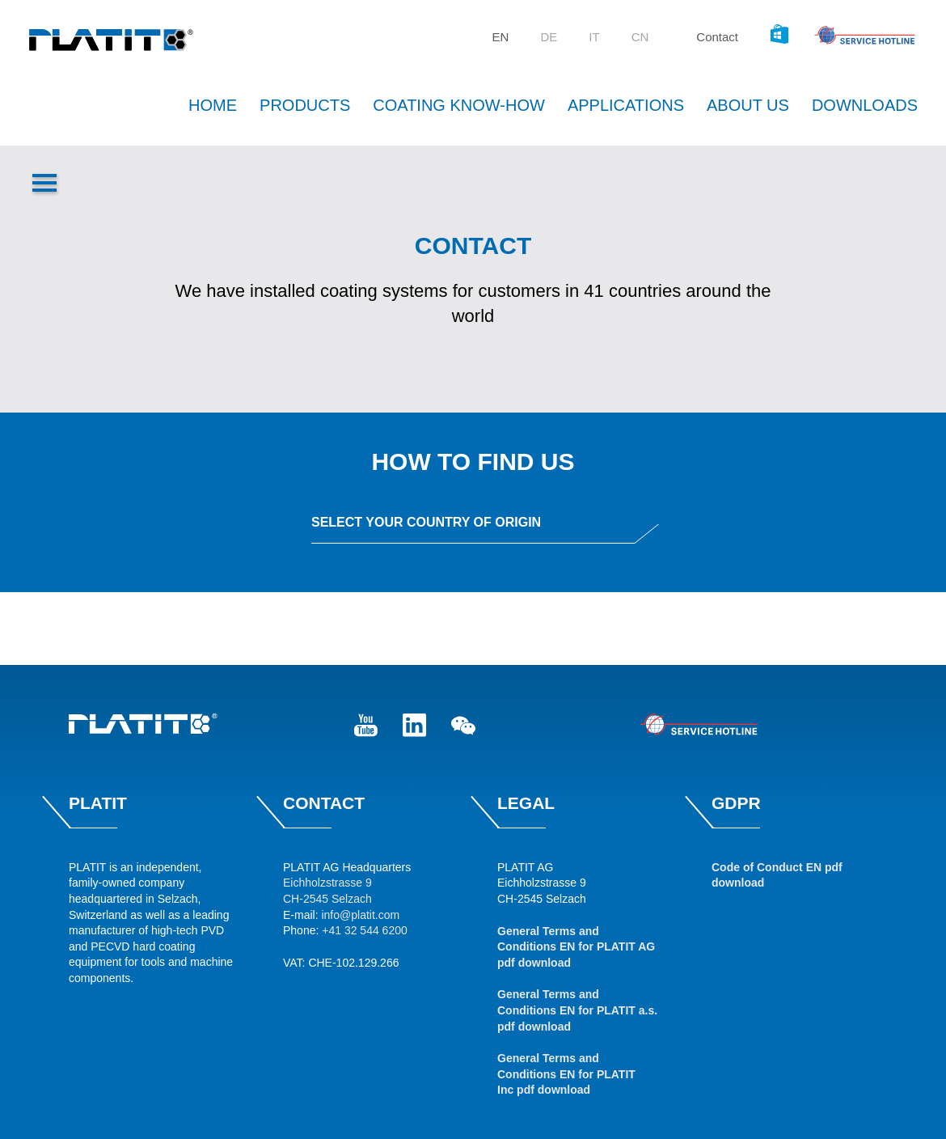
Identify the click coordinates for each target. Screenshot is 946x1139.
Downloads (865, 105)
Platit (98, 803)
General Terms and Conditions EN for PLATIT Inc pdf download (566, 1074)
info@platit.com (360, 914)
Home (212, 105)
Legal (526, 803)
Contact (717, 37)
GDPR (736, 803)
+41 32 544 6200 (365, 930)
